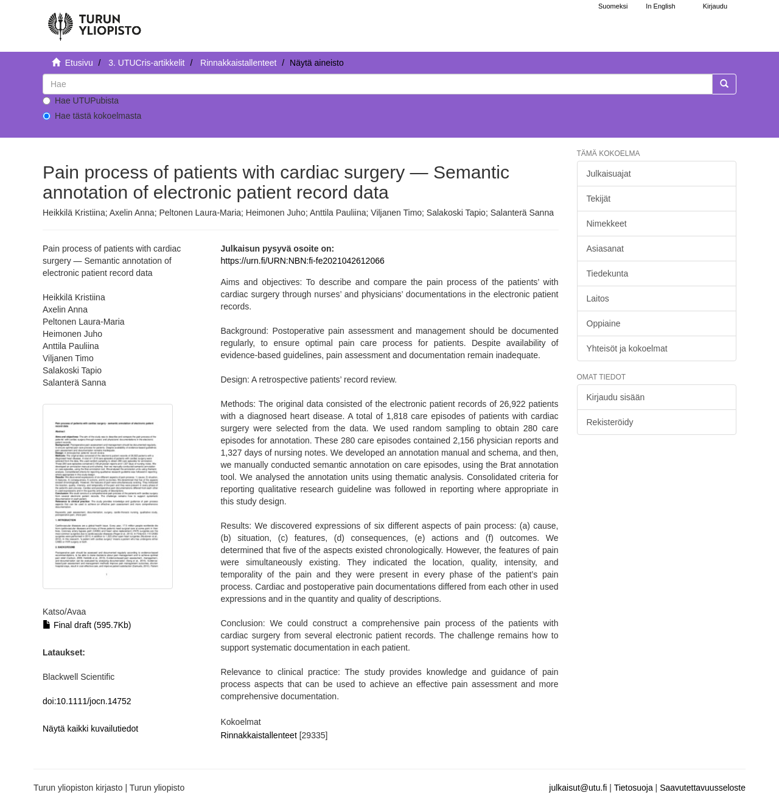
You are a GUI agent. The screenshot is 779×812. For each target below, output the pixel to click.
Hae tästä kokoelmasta (92, 116)
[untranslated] (378, 84)
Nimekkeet (607, 223)
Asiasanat (605, 248)
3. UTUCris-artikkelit (146, 63)
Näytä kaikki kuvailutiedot (90, 728)
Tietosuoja (633, 788)
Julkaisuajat (609, 173)
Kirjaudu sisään (616, 397)
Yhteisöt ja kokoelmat (627, 348)
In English (660, 6)
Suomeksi (612, 6)
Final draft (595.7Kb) (87, 625)
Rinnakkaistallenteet (238, 63)
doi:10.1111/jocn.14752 (87, 701)
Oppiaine (604, 323)
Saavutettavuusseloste (703, 788)
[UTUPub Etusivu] (94, 21)
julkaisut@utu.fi (578, 788)
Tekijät (599, 198)
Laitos (598, 298)
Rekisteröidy (610, 422)
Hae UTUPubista (81, 100)
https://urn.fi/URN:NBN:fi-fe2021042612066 (302, 261)
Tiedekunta (608, 273)
